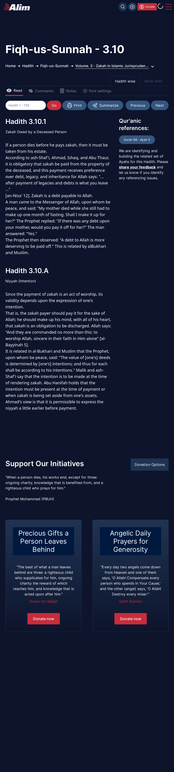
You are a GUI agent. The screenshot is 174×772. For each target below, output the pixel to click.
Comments (41, 91)
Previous (137, 105)
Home (10, 66)
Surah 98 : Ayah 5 (137, 140)
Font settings (97, 91)
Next (160, 105)
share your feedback (137, 167)
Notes (68, 91)
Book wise (153, 81)
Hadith (28, 66)
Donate (147, 6)
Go (54, 105)
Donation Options (150, 464)
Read (14, 90)
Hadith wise (125, 81)
